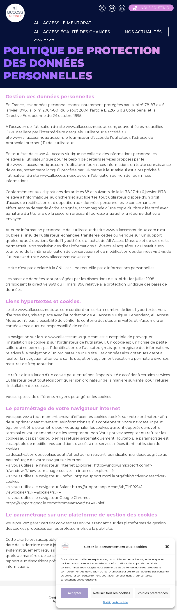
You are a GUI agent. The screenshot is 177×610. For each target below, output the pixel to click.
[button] (167, 547)
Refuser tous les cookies (111, 593)
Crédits (54, 598)
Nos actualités (143, 31)
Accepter (74, 593)
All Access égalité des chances (72, 31)
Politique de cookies (115, 602)
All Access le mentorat (62, 22)
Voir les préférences (153, 593)
